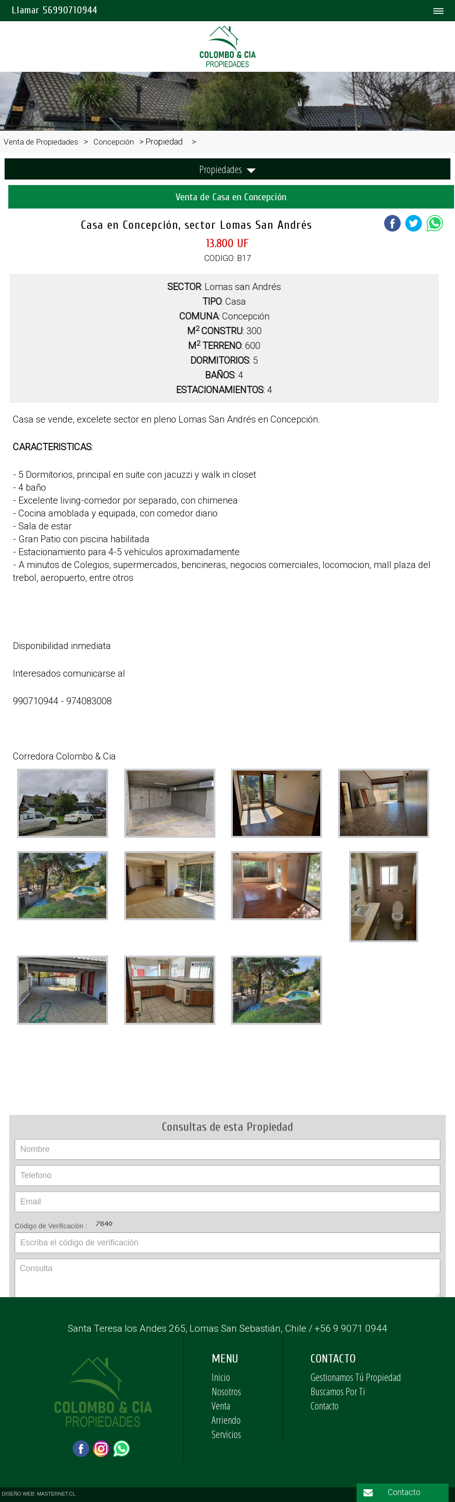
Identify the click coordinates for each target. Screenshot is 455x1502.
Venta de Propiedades (41, 141)
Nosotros (226, 1391)
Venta (221, 1405)
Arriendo (226, 1420)
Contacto (325, 1405)
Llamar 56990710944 (55, 10)
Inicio (221, 1377)
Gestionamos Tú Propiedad (356, 1377)
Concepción (113, 141)
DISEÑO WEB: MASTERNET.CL (38, 1493)
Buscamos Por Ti (338, 1391)
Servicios (226, 1434)
